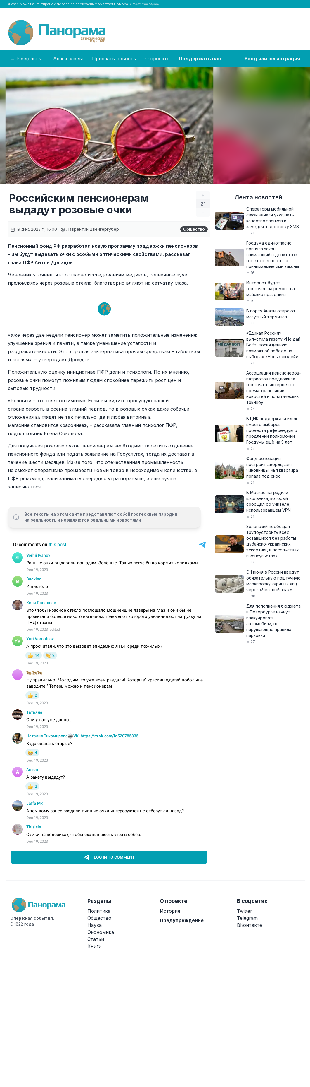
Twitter (244, 911)
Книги (94, 946)
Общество (194, 229)
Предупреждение (182, 920)
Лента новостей (258, 197)
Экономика (100, 932)
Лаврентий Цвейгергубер (89, 229)
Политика (98, 911)
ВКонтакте (249, 925)
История (170, 911)
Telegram (247, 918)
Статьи (95, 939)
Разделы (27, 59)
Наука (94, 925)
